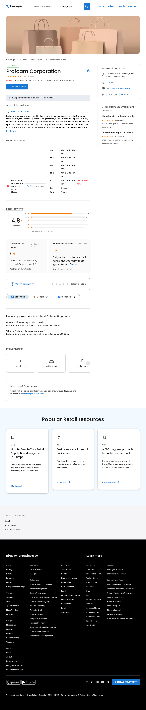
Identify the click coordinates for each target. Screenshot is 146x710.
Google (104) (41, 296)
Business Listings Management (43, 627)
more (74, 264)
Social (8, 601)
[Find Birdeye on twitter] (87, 682)
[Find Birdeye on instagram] (97, 682)
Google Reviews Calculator (119, 584)
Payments (10, 614)
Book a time (91, 582)
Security (42, 695)
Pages (9, 582)
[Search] (87, 6)
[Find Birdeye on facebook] (82, 682)
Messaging (11, 625)
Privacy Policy (31, 695)
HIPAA (56, 695)
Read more (12, 131)
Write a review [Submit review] (17, 86)
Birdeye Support (114, 610)
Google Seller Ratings (15, 586)
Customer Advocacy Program (120, 618)
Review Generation (38, 593)
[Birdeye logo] (14, 6)
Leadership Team (94, 573)
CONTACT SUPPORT (126, 681)
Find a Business (114, 601)
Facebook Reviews (38, 623)
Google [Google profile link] (112, 94)
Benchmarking (12, 637)
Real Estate (66, 603)
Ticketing (10, 642)
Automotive (66, 569)
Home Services (67, 586)
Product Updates (93, 599)
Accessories (36, 59)
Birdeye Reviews (93, 612)
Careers (89, 603)
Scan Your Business (115, 597)
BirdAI (8, 652)
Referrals (10, 578)
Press (88, 595)
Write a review (106, 6)
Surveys (9, 629)
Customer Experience (39, 631)
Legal (63, 591)
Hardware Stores (12, 529)
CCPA (63, 695)
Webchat (10, 597)
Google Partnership (14, 665)
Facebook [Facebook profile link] (126, 94)
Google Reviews (37, 614)
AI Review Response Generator (120, 588)
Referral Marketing (37, 605)
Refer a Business (114, 614)
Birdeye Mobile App (14, 669)
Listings (9, 569)
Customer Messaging (39, 601)
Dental (64, 573)
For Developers (113, 605)
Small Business (36, 569)
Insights (9, 633)
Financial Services (69, 578)
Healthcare (66, 582)
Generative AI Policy (76, 695)
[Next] (88, 363)
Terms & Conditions (15, 695)
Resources (91, 586)
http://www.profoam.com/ (119, 88)
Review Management (39, 588)
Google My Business (38, 618)
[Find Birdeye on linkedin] (92, 682)
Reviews (9, 573)
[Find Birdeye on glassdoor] (108, 682)
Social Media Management (41, 635)
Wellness (65, 612)
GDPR (50, 695)
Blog (88, 591)
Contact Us (91, 625)
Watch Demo (92, 578)
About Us (90, 569)
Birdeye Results (93, 616)
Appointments (12, 605)
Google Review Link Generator (120, 593)
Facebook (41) (65, 296)
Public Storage (67, 599)
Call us (110, 82)
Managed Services (115, 569)
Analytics (10, 656)
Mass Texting (12, 610)
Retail (24, 59)
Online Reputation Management (44, 597)
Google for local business (41, 584)
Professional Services (116, 573)
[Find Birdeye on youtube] (102, 682)
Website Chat (36, 610)
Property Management (71, 595)
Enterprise (34, 573)
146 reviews (29, 76)
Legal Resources (93, 621)
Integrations (11, 661)
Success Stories (93, 608)
